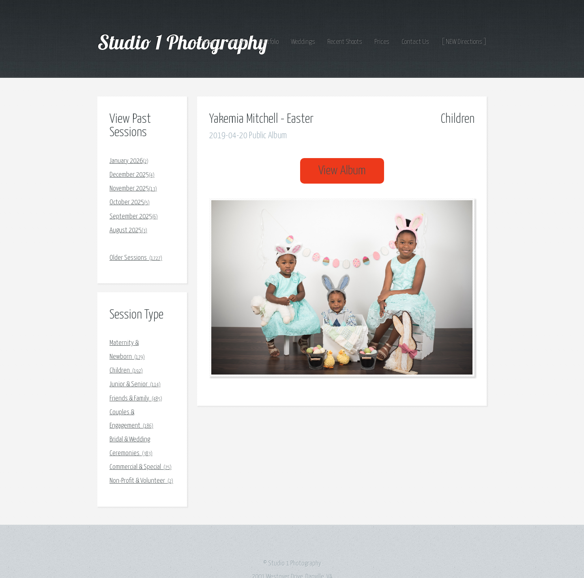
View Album (342, 171)
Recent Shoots (344, 42)
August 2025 (128, 230)
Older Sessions (136, 258)
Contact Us (415, 42)
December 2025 (132, 174)
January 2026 (129, 161)
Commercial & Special (141, 467)
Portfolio (269, 42)
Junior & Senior (135, 384)
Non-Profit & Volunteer (141, 480)
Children (126, 370)
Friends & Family (136, 398)
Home (208, 42)
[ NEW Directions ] (464, 42)
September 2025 (134, 216)
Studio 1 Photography (184, 41)
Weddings (303, 42)
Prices (381, 42)
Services (237, 42)
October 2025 (130, 202)
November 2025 (133, 188)
